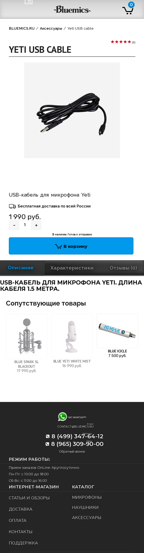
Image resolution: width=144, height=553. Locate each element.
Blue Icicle (117, 351)
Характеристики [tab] (72, 268)
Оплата (18, 521)
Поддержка (23, 543)
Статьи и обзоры (29, 498)
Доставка (21, 509)
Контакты (21, 532)
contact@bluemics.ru (75, 426)
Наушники (85, 508)
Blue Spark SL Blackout (26, 364)
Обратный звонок (72, 451)
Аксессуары (86, 518)
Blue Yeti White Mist (72, 361)
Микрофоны (87, 497)
